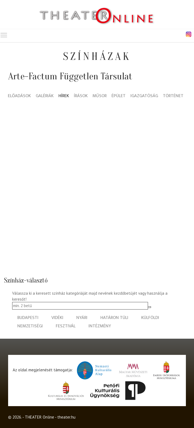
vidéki (57, 317)
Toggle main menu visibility (4, 33)
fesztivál (65, 326)
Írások (81, 96)
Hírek (63, 96)
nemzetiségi (30, 326)
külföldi (150, 317)
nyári (81, 317)
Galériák (45, 96)
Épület (118, 96)
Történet (173, 96)
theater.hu (66, 417)
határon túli (114, 317)
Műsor (100, 96)
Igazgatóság (144, 96)
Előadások (19, 96)
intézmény (99, 326)
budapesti (27, 317)
